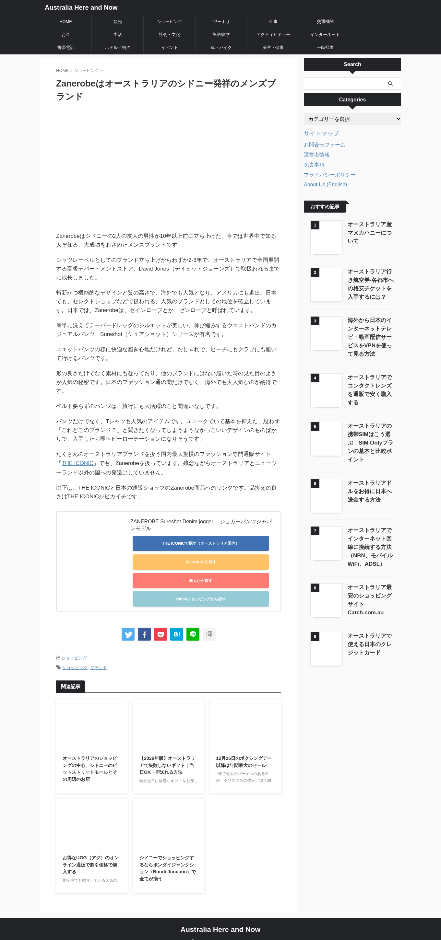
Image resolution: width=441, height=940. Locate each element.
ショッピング (169, 21)
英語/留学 (221, 34)
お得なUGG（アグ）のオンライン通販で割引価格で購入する (91, 854)
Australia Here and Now (81, 7)
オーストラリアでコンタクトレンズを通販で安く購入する (369, 384)
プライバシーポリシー (330, 174)
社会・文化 (169, 34)
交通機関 (325, 21)
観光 (117, 21)
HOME (65, 21)
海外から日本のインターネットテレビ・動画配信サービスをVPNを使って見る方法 (370, 335)
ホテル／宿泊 (117, 47)
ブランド (98, 658)
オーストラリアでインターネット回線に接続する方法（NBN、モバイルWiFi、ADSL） (369, 534)
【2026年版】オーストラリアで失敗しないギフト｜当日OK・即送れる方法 (167, 754)
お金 (66, 34)
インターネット (325, 34)
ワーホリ (221, 21)
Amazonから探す (200, 559)
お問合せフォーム (324, 143)
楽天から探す (200, 576)
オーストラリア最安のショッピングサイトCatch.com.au (369, 583)
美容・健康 (273, 47)
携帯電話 (65, 47)
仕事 (273, 21)
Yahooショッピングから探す (200, 592)
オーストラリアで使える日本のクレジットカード (369, 630)
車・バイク (221, 47)
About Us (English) (325, 183)
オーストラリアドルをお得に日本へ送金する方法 (369, 479)
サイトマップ (318, 133)
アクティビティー (273, 34)
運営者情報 (317, 154)
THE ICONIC (77, 463)
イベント (169, 47)
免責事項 (314, 164)
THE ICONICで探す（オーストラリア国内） (200, 542)
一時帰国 (325, 47)
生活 (117, 34)
